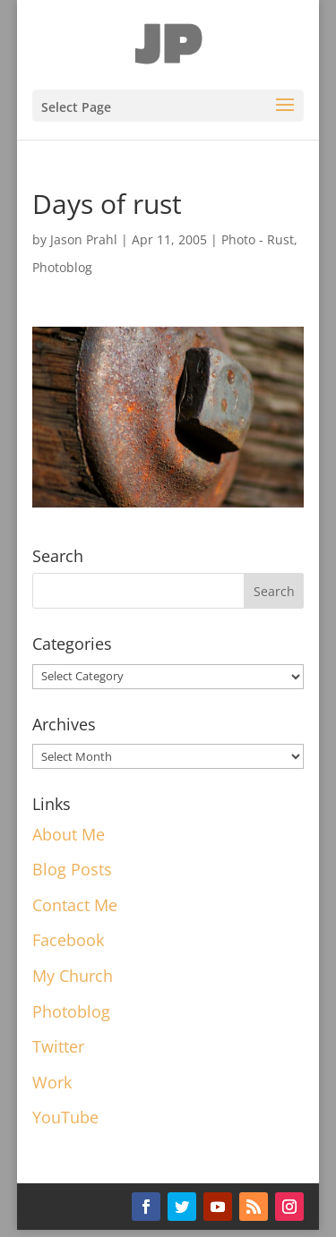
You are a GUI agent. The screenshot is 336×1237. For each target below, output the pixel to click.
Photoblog (62, 267)
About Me (68, 834)
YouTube (65, 1117)
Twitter (58, 1046)
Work (52, 1082)
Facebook (68, 940)
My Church (72, 975)
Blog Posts (72, 869)
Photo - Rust (257, 239)
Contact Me (74, 905)
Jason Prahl (83, 239)
